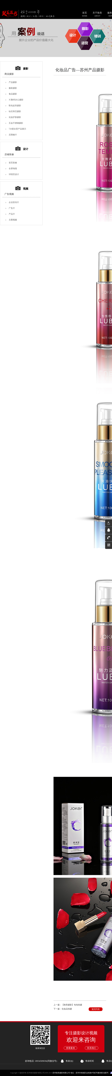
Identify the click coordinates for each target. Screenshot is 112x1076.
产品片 (12, 214)
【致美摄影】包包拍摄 (72, 1005)
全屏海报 (13, 168)
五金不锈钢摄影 (16, 123)
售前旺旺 (89, 1061)
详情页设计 (14, 174)
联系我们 (91, 1048)
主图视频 (13, 220)
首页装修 (13, 163)
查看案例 (70, 1048)
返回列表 (96, 1009)
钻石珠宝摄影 (15, 111)
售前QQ (69, 1061)
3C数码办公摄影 (16, 100)
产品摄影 (13, 82)
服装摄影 (13, 88)
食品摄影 (13, 94)
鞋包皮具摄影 (15, 105)
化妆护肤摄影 (15, 117)
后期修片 (13, 135)
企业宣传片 (14, 202)
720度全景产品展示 (17, 129)
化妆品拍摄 (67, 1009)
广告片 (12, 208)
